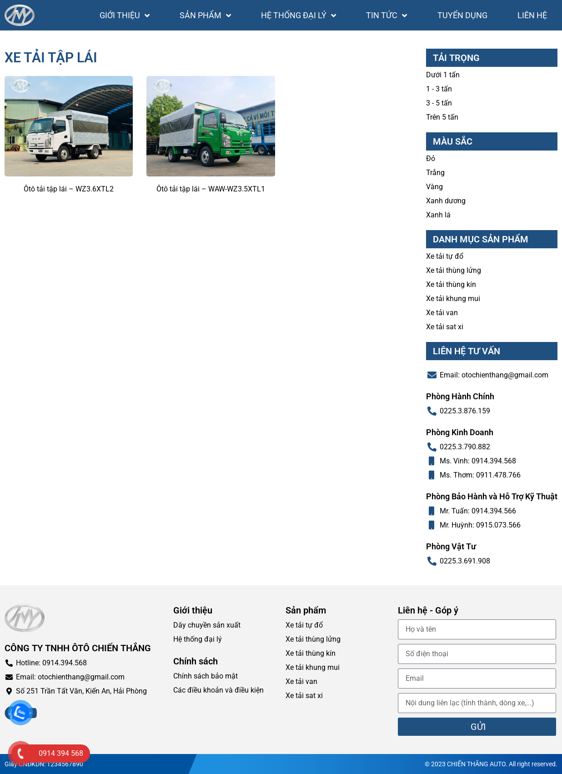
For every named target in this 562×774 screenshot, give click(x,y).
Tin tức (386, 15)
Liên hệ (532, 15)
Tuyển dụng (462, 15)
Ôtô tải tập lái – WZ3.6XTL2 (69, 189)
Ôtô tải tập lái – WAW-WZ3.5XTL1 (210, 189)
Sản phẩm (205, 15)
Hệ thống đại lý (298, 15)
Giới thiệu (125, 15)
